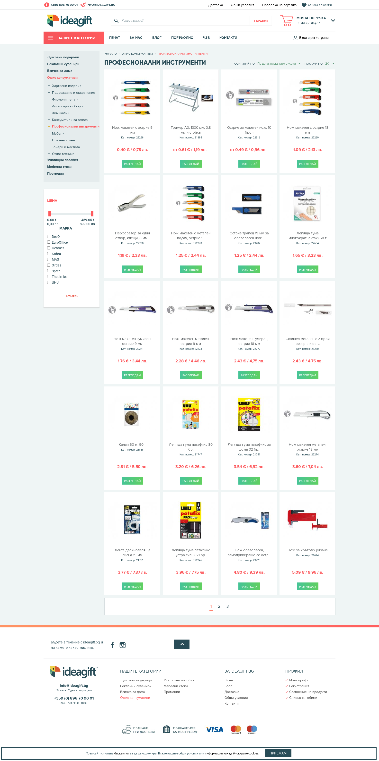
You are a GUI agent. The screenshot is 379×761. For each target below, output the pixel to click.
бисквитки (121, 753)
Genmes (55, 248)
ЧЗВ (206, 37)
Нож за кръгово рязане (307, 553)
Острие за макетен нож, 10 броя (249, 132)
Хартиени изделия (66, 85)
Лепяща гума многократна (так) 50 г (307, 238)
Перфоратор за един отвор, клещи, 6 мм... (132, 238)
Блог (157, 37)
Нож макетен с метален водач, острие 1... (190, 238)
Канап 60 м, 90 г (132, 447)
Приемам (278, 753)
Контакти (228, 37)
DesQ (53, 237)
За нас (136, 37)
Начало (111, 53)
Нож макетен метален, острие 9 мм (190, 343)
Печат (114, 37)
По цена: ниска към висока (278, 63)
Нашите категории (75, 38)
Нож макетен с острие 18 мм (307, 132)
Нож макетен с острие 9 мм (132, 132)
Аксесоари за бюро (67, 106)
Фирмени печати (65, 99)
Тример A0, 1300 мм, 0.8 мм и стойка (190, 132)
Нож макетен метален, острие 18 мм (307, 449)
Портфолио (182, 37)
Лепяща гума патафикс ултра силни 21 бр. (190, 555)
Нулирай (72, 296)
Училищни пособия (62, 159)
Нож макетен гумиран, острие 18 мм (249, 343)
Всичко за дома (59, 70)
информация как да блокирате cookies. (232, 753)
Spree (53, 271)
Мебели (58, 133)
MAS (53, 259)
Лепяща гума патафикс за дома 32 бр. (249, 449)
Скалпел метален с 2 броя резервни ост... (307, 343)
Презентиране (63, 140)
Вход (300, 38)
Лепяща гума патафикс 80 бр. (190, 449)
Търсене (260, 20)
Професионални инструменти (75, 126)
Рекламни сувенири (63, 64)
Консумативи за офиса (70, 119)
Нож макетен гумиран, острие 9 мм (132, 343)
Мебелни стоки (59, 166)
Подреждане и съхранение (73, 92)
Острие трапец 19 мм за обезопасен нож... (249, 238)
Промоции (55, 173)
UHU (53, 282)
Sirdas (54, 265)
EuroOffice (57, 242)
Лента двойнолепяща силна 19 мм (132, 555)
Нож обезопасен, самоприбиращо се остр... (249, 555)
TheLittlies (57, 277)
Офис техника (63, 153)
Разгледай (132, 164)
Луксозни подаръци (63, 57)
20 (329, 63)
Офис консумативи (62, 77)
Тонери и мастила (66, 147)
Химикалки (60, 113)
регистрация (320, 38)
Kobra (54, 254)
